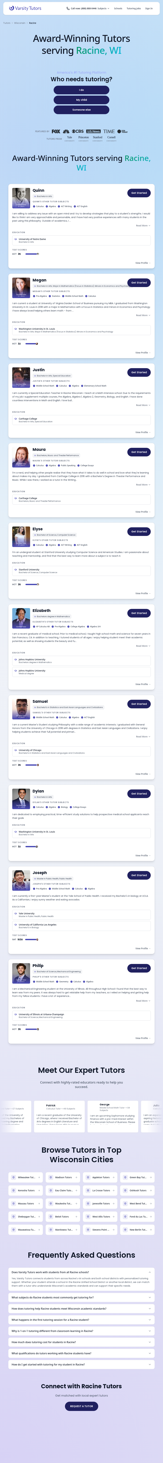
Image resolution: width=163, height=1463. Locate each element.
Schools (118, 8)
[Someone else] (81, 110)
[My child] (81, 100)
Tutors (6, 23)
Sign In (149, 8)
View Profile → (143, 262)
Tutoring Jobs (134, 8)
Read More (143, 225)
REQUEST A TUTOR (81, 1406)
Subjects (104, 8)
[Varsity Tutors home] (25, 8)
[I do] (81, 90)
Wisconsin (19, 23)
